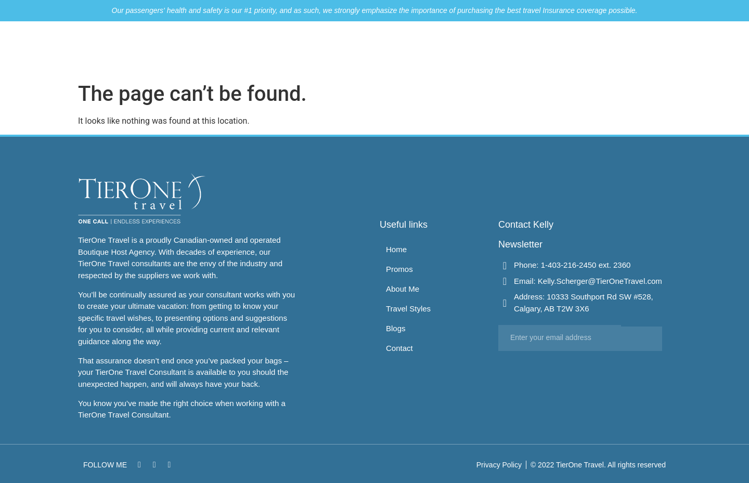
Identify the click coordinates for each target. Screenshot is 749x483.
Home (383, 49)
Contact (624, 49)
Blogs (584, 49)
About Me (473, 49)
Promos (424, 49)
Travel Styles (533, 49)
